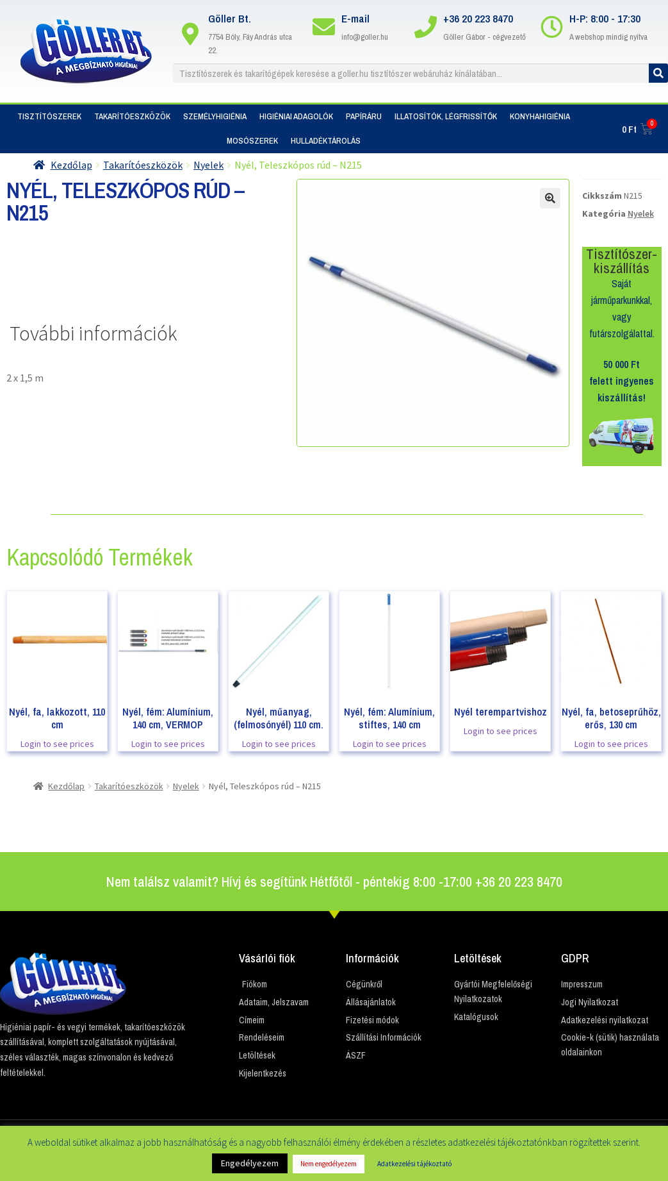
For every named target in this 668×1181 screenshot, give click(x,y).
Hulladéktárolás (326, 140)
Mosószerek (252, 140)
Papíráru (364, 116)
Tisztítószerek (49, 116)
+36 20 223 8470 (478, 18)
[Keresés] (658, 73)
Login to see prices (57, 744)
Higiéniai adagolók (296, 116)
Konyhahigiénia (540, 116)
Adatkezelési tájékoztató (414, 1163)
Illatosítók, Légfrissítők (446, 116)
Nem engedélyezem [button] (328, 1163)
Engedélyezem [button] (250, 1163)
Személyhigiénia (215, 116)
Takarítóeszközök (132, 116)
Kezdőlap (71, 164)
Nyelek (208, 164)
